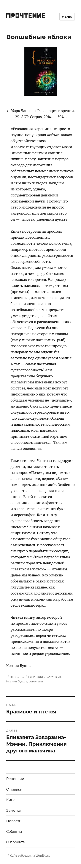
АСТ (61, 677)
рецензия (36, 681)
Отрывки (14, 789)
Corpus (52, 677)
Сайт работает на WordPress (30, 856)
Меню (67, 16)
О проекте (15, 842)
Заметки (13, 810)
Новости (14, 821)
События (14, 832)
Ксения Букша (16, 681)
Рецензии (35, 677)
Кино (11, 800)
